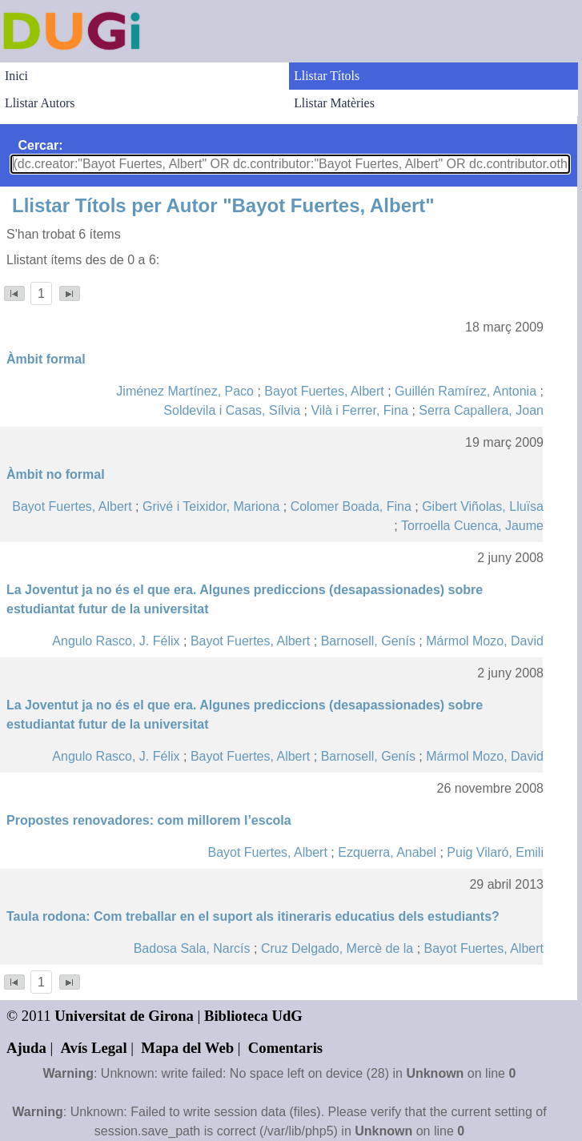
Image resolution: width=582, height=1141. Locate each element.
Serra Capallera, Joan (481, 410)
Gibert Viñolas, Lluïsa (483, 506)
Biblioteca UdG (253, 1015)
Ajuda (26, 1047)
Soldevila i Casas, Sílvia (231, 410)
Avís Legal (94, 1047)
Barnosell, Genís (368, 641)
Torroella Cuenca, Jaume (472, 525)
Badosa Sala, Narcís (192, 948)
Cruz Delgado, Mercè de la (337, 948)
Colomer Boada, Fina (351, 506)
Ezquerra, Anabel (387, 852)
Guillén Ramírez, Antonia (465, 391)
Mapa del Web (187, 1047)
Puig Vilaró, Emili (495, 852)
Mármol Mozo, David (485, 641)
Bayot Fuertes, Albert (323, 391)
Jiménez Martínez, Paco (185, 391)
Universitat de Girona (124, 1015)
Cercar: (40, 145)
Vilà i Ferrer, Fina (359, 410)
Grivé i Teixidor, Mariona (210, 506)
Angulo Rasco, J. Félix (115, 641)
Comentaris (285, 1047)
